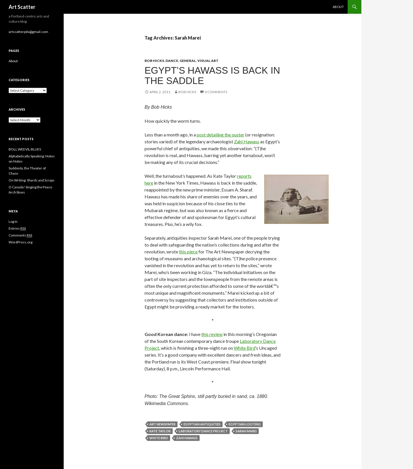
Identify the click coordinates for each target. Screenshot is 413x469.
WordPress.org (20, 242)
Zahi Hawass (246, 141)
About (338, 7)
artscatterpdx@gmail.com (28, 32)
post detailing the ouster (220, 134)
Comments (20, 235)
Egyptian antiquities (202, 424)
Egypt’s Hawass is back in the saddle (212, 75)
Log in (13, 221)
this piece (188, 251)
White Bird (244, 348)
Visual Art (208, 60)
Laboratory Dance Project (203, 431)
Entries (17, 228)
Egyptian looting (245, 424)
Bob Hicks (154, 60)
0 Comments (216, 92)
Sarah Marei (246, 431)
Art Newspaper (162, 424)
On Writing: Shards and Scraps (31, 180)
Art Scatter (22, 7)
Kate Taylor (160, 431)
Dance (171, 60)
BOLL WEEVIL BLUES (25, 149)
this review (212, 334)
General (188, 60)
